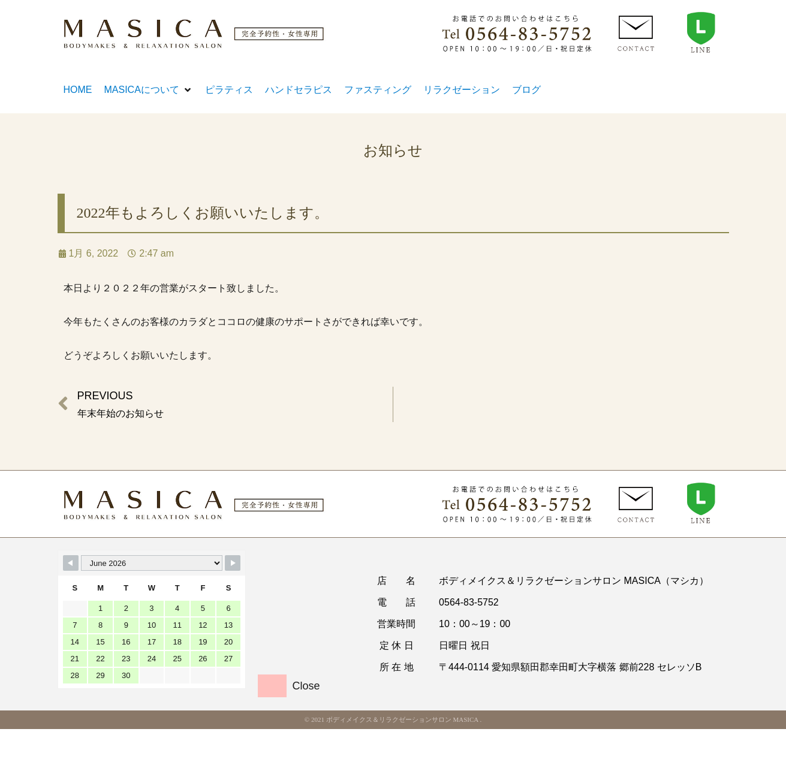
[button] (148, 90)
